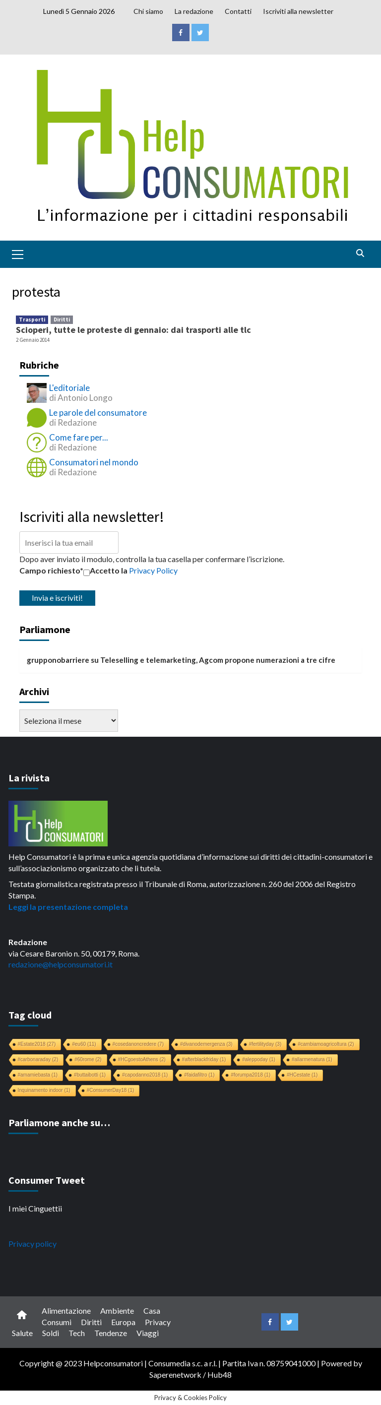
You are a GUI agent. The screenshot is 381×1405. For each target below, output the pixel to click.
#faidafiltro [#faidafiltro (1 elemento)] (199, 1075)
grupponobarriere (58, 659)
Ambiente (117, 1310)
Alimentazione (66, 1310)
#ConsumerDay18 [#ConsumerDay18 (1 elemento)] (110, 1090)
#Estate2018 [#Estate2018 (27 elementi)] (37, 1044)
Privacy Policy (153, 570)
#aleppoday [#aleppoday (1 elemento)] (258, 1059)
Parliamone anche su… (59, 1122)
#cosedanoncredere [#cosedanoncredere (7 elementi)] (138, 1044)
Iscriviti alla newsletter (298, 11)
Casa (151, 1310)
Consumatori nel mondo (93, 462)
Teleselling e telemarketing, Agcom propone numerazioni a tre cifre (217, 659)
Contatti (238, 11)
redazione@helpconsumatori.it (60, 964)
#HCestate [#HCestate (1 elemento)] (302, 1075)
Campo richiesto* (51, 570)
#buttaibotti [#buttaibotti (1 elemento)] (90, 1075)
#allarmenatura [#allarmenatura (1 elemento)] (312, 1059)
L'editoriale (69, 388)
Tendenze (110, 1333)
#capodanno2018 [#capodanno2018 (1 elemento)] (145, 1075)
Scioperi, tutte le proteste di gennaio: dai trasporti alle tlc (133, 329)
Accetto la (105, 570)
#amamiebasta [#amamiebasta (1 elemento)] (38, 1075)
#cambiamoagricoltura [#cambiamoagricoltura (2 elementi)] (326, 1044)
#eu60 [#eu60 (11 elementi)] (84, 1044)
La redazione (194, 11)
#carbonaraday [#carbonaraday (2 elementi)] (38, 1059)
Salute (22, 1333)
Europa (123, 1322)
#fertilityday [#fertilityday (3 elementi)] (265, 1044)
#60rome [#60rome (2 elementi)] (87, 1059)
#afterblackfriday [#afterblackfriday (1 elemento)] (204, 1059)
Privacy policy (32, 1243)
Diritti (62, 319)
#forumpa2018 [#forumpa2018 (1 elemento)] (250, 1075)
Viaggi (147, 1333)
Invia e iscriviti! (57, 597)
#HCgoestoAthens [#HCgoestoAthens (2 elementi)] (142, 1059)
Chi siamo (148, 11)
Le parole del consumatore (98, 412)
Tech (76, 1333)
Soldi (50, 1333)
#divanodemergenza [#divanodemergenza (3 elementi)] (206, 1044)
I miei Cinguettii (35, 1208)
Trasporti (32, 319)
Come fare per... (78, 437)
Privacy (158, 1322)
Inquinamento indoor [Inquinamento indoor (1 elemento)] (44, 1090)
